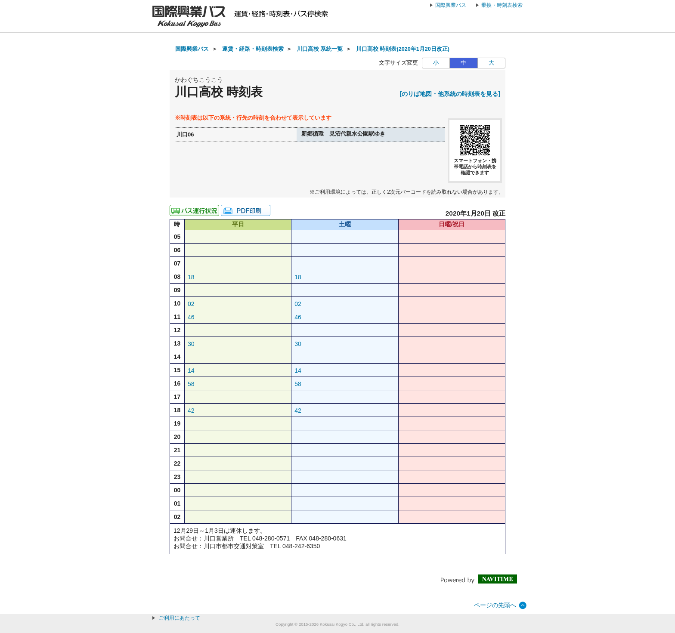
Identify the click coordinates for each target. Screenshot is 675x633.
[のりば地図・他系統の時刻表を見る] (450, 93)
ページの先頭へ (495, 605)
